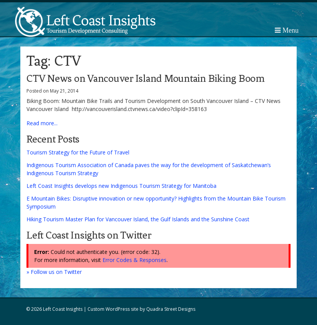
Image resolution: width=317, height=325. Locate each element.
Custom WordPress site (113, 309)
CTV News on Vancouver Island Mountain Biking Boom (145, 78)
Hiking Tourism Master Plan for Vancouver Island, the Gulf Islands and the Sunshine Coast (137, 219)
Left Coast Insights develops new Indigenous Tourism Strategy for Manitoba (121, 185)
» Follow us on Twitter (54, 271)
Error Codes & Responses (134, 260)
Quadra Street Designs (170, 309)
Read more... (42, 123)
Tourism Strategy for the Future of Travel (77, 152)
